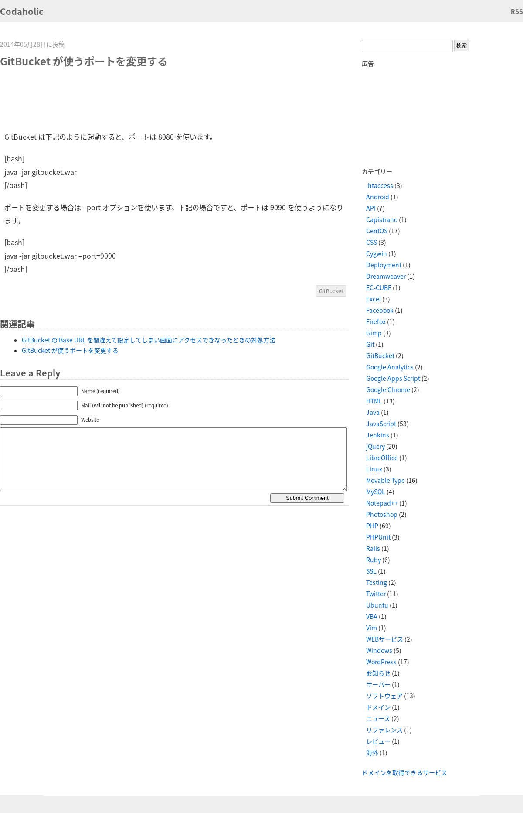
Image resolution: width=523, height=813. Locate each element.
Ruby (373, 559)
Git (370, 344)
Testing (376, 582)
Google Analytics (390, 366)
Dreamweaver (386, 276)
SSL (371, 571)
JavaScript (381, 423)
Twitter (376, 593)
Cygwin (376, 253)
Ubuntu (377, 605)
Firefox (376, 321)
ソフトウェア (384, 695)
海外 (372, 752)
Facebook (380, 310)
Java (373, 412)
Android (377, 196)
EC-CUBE (378, 287)
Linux (374, 469)
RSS (517, 11)
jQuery (375, 446)
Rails (373, 548)
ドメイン (378, 707)
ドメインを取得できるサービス (404, 772)
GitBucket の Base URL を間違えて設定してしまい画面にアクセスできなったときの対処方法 (148, 339)
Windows (379, 650)
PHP (372, 525)
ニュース (378, 718)
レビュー (378, 741)
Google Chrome (388, 389)
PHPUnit (378, 537)
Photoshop (381, 514)
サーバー (378, 684)
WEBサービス (384, 639)
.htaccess (379, 185)
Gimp (374, 332)
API (371, 208)
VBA (371, 616)
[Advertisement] (163, 99)
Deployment (383, 264)
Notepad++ (382, 503)
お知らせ (378, 673)
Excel (373, 298)
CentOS (376, 230)
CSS (371, 242)
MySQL (375, 491)
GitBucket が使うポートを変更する (70, 350)
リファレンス (384, 729)
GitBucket (331, 291)
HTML (374, 400)
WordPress (381, 661)
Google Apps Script (393, 378)
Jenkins (377, 434)
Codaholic (22, 11)
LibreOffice (382, 457)
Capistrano (381, 219)
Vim (371, 627)
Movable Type (385, 480)
